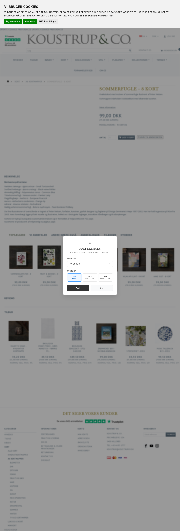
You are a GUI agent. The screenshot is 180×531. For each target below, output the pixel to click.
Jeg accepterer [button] (13, 21)
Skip (101, 288)
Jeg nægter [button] (30, 21)
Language (71, 258)
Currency (71, 271)
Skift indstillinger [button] (48, 21)
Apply (78, 288)
